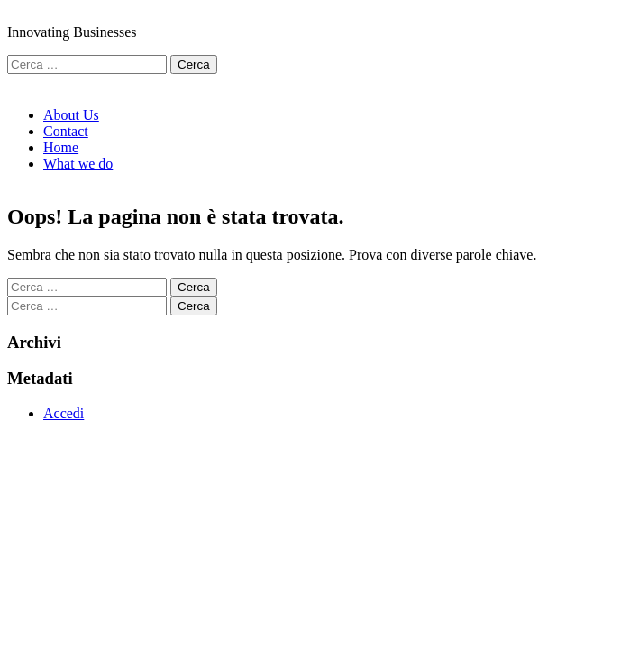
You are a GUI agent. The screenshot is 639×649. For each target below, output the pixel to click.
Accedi (63, 413)
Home (60, 147)
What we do (78, 163)
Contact (65, 131)
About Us (71, 115)
